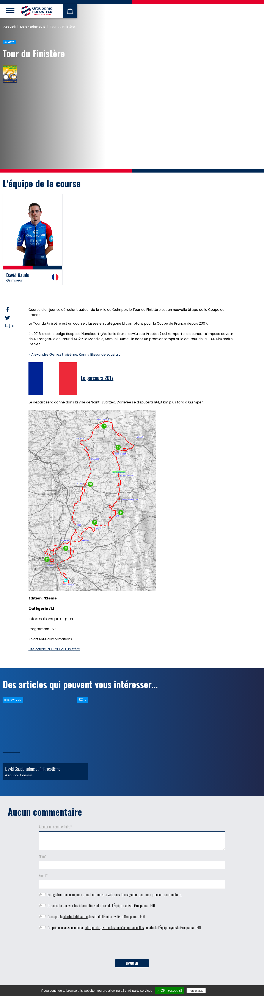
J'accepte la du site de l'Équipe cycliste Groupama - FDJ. (96, 916)
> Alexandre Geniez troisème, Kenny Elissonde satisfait (74, 354)
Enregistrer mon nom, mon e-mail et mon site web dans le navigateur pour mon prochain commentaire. (114, 894)
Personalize (196, 990)
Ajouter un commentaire (55, 826)
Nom (42, 856)
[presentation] (132, 946)
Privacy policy (217, 990)
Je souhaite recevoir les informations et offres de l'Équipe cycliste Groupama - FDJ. (101, 905)
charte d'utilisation (75, 916)
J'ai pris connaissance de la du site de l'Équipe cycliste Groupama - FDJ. (124, 927)
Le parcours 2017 (97, 377)
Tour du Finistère (34, 53)
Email (43, 875)
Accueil (9, 27)
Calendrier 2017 (33, 27)
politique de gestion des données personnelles (114, 927)
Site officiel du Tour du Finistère (54, 649)
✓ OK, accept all (169, 990)
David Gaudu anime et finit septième (32, 768)
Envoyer (132, 963)
